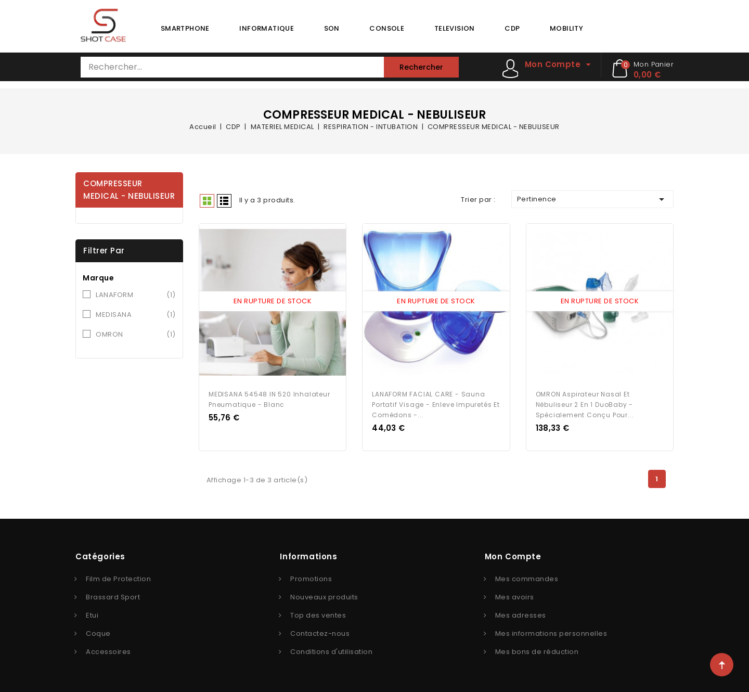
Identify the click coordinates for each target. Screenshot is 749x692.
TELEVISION (454, 28)
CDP (512, 28)
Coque (98, 632)
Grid (207, 201)
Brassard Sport (113, 595)
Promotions (311, 577)
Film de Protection (118, 577)
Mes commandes (527, 577)
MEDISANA (136, 315)
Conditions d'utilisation (331, 650)
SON (332, 28)
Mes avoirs (514, 595)
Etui (92, 614)
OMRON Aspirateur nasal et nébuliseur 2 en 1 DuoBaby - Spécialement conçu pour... (585, 403)
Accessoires (108, 650)
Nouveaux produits (324, 595)
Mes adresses (520, 614)
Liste (224, 201)
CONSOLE (386, 28)
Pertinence (592, 199)
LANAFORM (136, 295)
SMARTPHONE (185, 28)
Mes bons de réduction (537, 650)
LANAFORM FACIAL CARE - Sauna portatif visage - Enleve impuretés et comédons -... (436, 403)
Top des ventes (318, 614)
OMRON (136, 334)
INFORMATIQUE (266, 28)
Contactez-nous (320, 632)
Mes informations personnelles (551, 632)
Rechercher (421, 67)
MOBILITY (566, 28)
